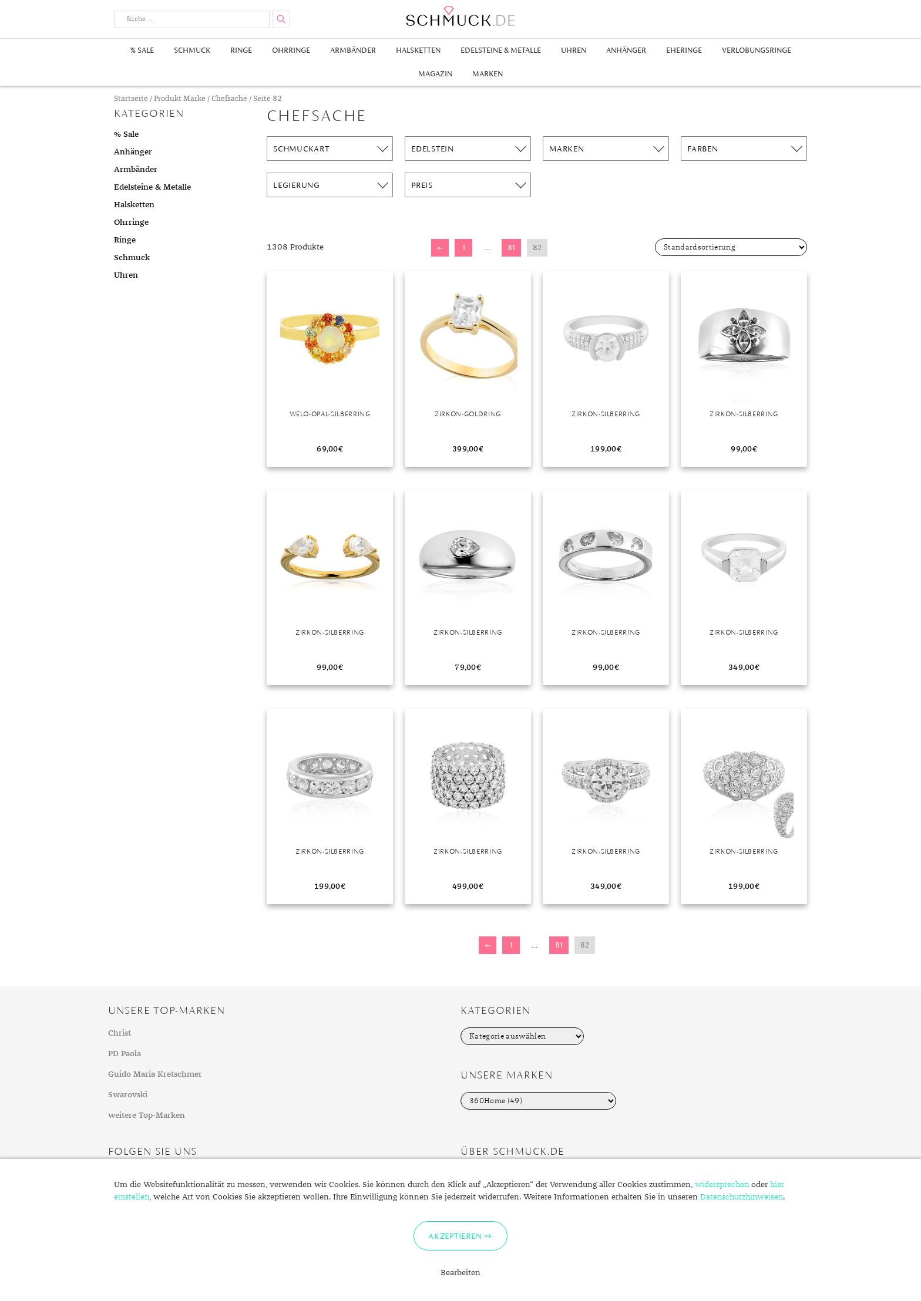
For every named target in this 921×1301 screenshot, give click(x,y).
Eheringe (684, 50)
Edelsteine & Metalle (500, 50)
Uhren (573, 50)
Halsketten (418, 50)
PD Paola (124, 1054)
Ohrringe (291, 50)
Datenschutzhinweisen (741, 1197)
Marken (487, 73)
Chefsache (229, 99)
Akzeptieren (455, 1236)
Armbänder (353, 50)
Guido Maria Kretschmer (155, 1074)
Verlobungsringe (756, 50)
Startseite (131, 99)
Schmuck (192, 50)
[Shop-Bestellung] (731, 247)
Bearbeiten (460, 1273)
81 (511, 247)
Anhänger (626, 50)
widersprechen (722, 1185)
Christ (119, 1033)
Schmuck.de (460, 16)
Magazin (435, 73)
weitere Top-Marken (146, 1115)
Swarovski (127, 1095)
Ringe (241, 50)
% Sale (142, 50)
